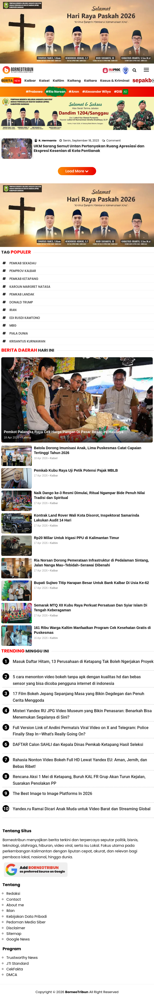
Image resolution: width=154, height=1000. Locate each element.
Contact (13, 899)
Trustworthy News (22, 957)
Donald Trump (21, 302)
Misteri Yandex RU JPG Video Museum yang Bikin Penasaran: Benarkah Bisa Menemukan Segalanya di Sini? (82, 714)
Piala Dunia (18, 333)
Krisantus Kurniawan (27, 341)
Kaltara (90, 80)
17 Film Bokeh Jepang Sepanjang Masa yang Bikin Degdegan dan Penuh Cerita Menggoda (78, 697)
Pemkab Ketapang (23, 279)
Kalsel (44, 80)
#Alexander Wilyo (96, 91)
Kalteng (74, 80)
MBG (12, 325)
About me (15, 905)
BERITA (11, 81)
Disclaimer (15, 928)
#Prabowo (34, 91)
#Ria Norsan (56, 91)
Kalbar (30, 80)
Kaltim (58, 80)
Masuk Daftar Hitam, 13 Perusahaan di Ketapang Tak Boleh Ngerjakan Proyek (83, 661)
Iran (13, 310)
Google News (18, 939)
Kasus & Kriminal (115, 80)
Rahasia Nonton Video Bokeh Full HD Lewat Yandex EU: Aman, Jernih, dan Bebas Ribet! (80, 763)
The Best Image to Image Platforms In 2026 (52, 793)
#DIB (121, 91)
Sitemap (13, 933)
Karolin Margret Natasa (29, 286)
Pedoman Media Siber (26, 922)
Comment (113, 140)
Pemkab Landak (21, 294)
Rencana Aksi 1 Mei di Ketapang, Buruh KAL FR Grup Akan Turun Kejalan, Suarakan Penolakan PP (79, 780)
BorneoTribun (76, 992)
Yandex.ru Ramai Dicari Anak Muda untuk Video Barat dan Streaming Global (81, 808)
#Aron (74, 91)
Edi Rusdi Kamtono (24, 318)
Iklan (10, 910)
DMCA (11, 974)
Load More (77, 171)
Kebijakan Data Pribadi (26, 916)
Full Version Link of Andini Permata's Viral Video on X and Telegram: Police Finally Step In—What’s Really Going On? (80, 731)
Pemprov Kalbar (22, 271)
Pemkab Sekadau (22, 263)
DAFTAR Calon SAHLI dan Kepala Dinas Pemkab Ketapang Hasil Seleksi (78, 744)
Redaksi (13, 893)
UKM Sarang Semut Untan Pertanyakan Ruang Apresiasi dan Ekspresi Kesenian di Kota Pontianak (89, 148)
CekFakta (14, 969)
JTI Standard (17, 963)
